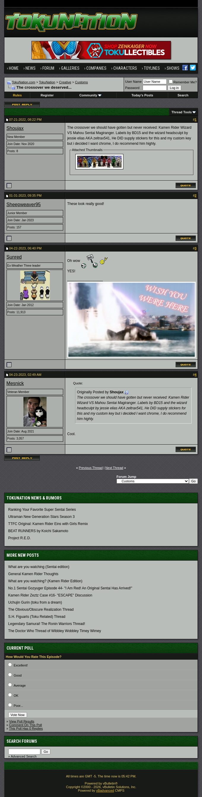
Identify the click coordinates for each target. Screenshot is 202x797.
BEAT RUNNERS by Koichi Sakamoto (38, 531)
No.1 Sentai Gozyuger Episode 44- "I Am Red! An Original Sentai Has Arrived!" (70, 588)
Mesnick (15, 383)
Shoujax (15, 128)
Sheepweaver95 (24, 204)
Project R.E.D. (19, 538)
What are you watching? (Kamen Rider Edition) (45, 581)
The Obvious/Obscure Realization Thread (41, 609)
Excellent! (21, 665)
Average (20, 685)
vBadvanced (105, 790)
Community (90, 95)
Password (132, 88)
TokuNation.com (23, 82)
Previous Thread (91, 468)
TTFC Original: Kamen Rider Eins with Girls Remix (48, 524)
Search (182, 95)
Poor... (18, 705)
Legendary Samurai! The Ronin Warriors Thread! (46, 624)
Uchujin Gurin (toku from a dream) (35, 602)
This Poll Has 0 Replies (26, 728)
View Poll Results (21, 721)
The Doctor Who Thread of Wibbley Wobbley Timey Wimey (54, 631)
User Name (133, 81)
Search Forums (22, 741)
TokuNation (47, 82)
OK (16, 695)
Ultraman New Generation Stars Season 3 (41, 517)
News (31, 68)
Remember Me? (183, 82)
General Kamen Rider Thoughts (33, 574)
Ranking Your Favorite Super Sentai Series (42, 510)
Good (18, 675)
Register (47, 95)
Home (14, 68)
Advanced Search (23, 756)
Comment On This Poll (25, 725)
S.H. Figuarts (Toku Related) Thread (37, 617)
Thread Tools (181, 112)
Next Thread (114, 468)
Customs (81, 82)
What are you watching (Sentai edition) (38, 567)
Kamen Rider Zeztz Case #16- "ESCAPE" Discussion (50, 595)
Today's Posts (142, 95)
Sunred (14, 257)
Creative (65, 82)
